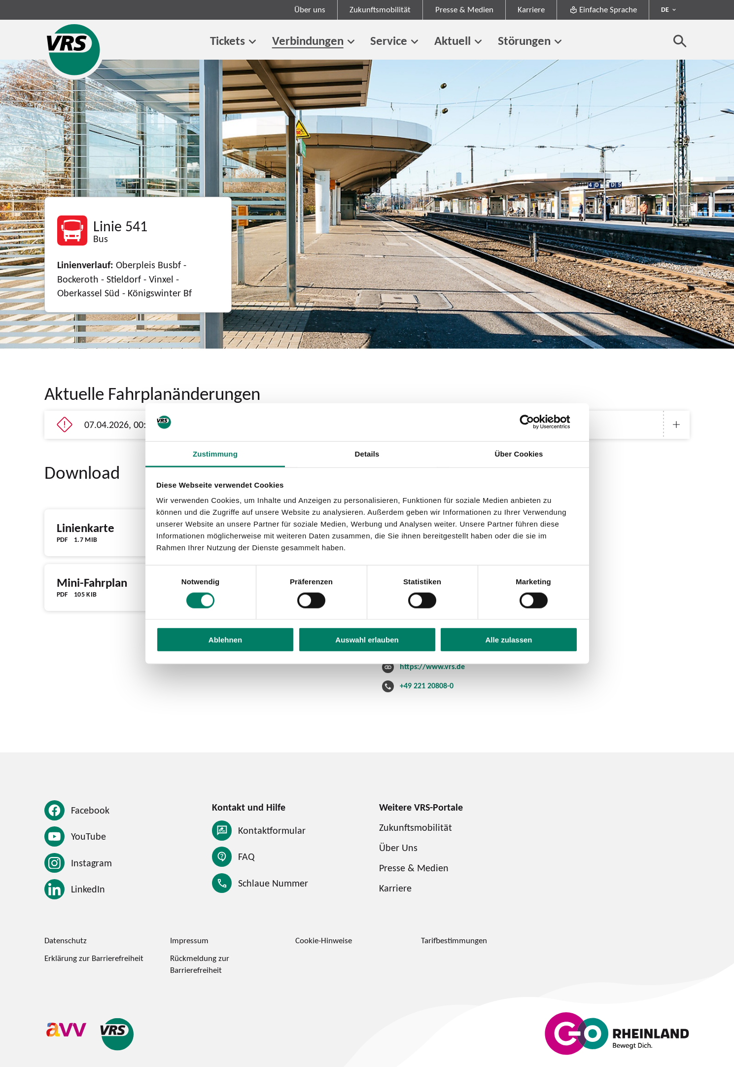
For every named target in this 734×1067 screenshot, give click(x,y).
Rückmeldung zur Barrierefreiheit (199, 964)
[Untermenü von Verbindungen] (351, 42)
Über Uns (398, 847)
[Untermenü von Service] (414, 42)
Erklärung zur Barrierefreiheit (93, 958)
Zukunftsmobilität (380, 9)
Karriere (531, 9)
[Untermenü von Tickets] (252, 42)
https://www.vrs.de (432, 666)
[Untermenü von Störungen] (558, 42)
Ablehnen (225, 640)
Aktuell (452, 40)
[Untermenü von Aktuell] (478, 42)
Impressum (189, 940)
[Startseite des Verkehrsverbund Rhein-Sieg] (74, 49)
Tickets (227, 40)
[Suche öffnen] (680, 41)
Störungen (524, 40)
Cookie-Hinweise (323, 940)
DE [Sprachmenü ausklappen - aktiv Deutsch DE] (665, 9)
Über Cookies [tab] (519, 454)
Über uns (309, 9)
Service (388, 40)
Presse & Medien (464, 9)
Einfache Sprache (603, 9)
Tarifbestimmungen (454, 940)
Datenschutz (65, 940)
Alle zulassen (508, 640)
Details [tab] (367, 454)
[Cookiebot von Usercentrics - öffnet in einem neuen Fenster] (534, 422)
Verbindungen (308, 40)
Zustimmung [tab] (215, 454)
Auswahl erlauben (366, 640)
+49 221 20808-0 (427, 685)
